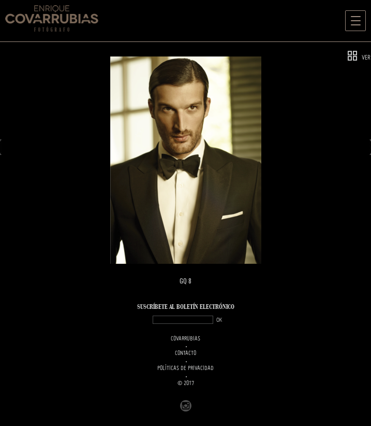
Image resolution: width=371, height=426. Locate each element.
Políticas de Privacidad (185, 368)
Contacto (185, 353)
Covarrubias (185, 339)
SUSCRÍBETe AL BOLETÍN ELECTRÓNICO (185, 307)
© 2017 (185, 383)
